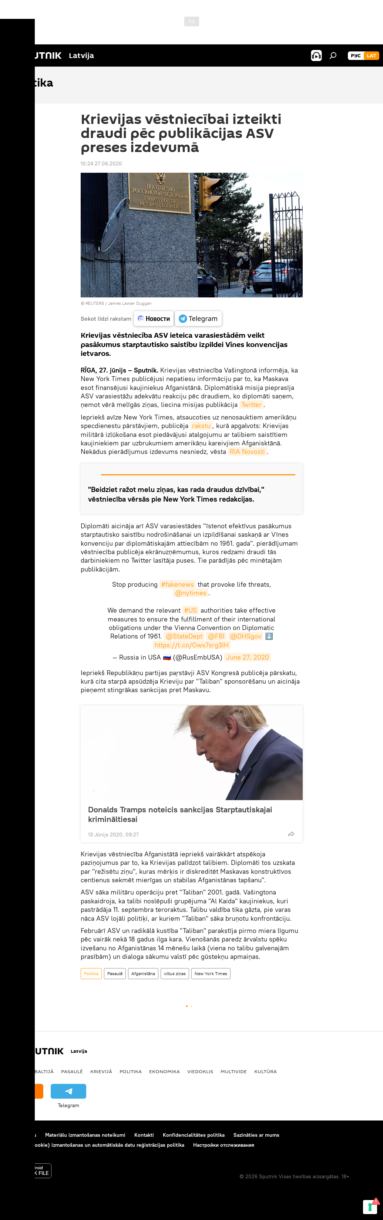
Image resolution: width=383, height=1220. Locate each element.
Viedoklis (200, 1071)
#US (190, 610)
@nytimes (190, 593)
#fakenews (177, 584)
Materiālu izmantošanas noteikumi (85, 1135)
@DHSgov (245, 636)
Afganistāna (143, 973)
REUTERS (94, 303)
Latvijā (17, 1071)
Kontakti (144, 1135)
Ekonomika (164, 1071)
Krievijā (101, 1071)
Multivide (234, 1071)
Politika (91, 973)
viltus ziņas (175, 973)
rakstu (201, 425)
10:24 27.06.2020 (101, 163)
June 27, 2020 (247, 657)
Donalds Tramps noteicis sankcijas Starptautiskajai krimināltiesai (180, 814)
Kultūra (265, 1071)
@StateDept (184, 636)
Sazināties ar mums (256, 1135)
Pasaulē (114, 973)
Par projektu (22, 1135)
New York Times (211, 973)
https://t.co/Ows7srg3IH (192, 645)
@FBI (216, 636)
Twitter (251, 404)
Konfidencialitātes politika (194, 1135)
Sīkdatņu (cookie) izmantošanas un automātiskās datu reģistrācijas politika (96, 1145)
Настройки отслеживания (223, 1145)
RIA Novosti (247, 451)
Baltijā (44, 1071)
